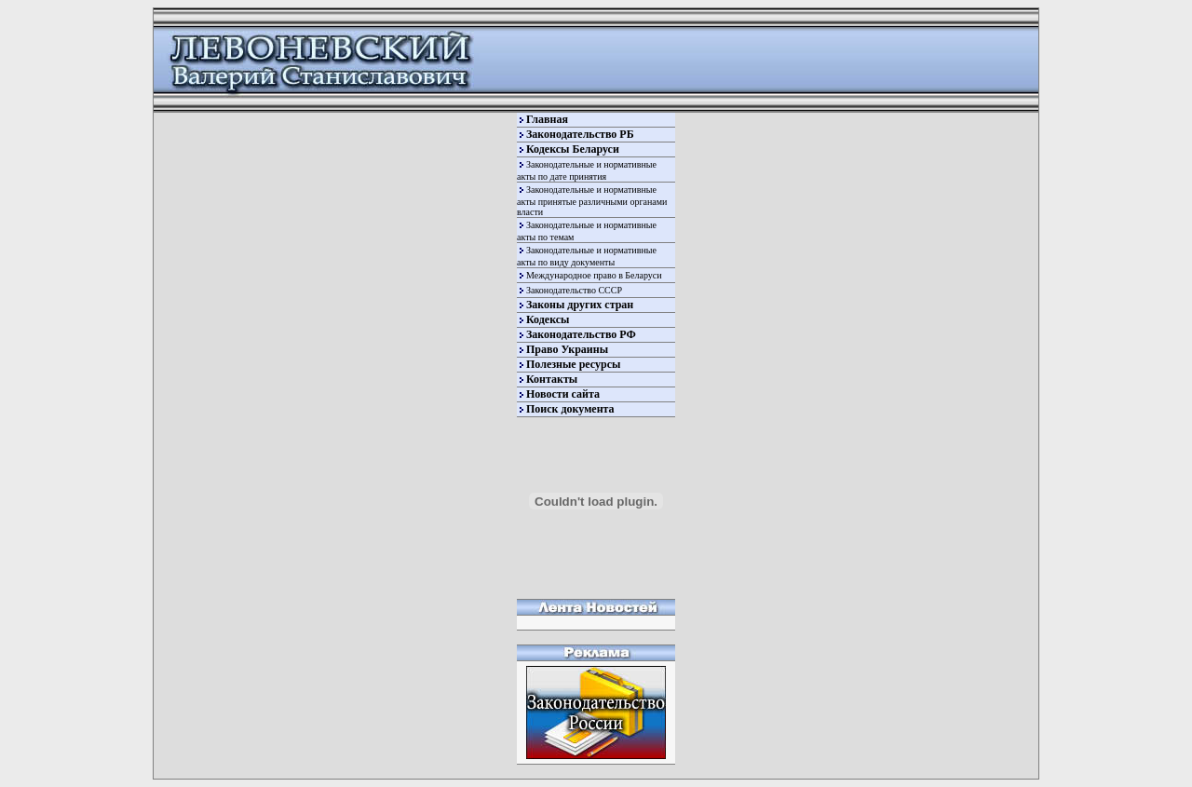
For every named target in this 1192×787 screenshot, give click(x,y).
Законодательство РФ (581, 334)
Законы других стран (579, 304)
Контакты (551, 379)
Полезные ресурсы (573, 364)
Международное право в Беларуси (594, 275)
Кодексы (547, 319)
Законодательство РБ (580, 134)
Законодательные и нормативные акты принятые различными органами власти (592, 200)
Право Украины (567, 349)
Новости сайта (563, 393)
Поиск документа (570, 408)
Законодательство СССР (574, 290)
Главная (547, 119)
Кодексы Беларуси (572, 149)
